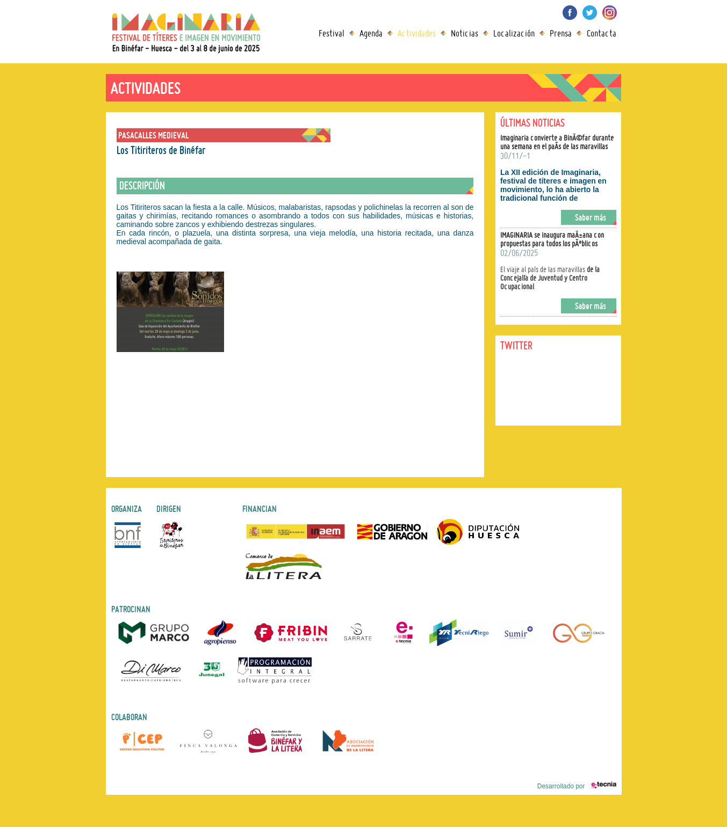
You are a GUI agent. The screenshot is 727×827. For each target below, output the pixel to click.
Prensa (561, 33)
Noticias (464, 33)
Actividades (417, 33)
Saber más (590, 217)
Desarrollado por (576, 786)
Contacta (601, 33)
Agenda (371, 33)
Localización (514, 33)
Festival (331, 33)
